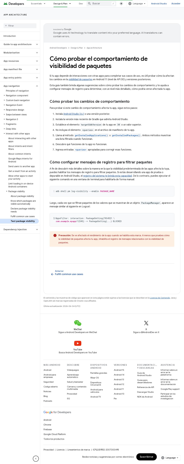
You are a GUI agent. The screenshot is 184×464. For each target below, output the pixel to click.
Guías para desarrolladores (144, 381)
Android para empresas (50, 375)
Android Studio (159, 3)
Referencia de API (145, 387)
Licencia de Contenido (160, 298)
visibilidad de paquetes (80, 79)
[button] (17, 44)
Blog (46, 396)
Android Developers (58, 48)
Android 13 (119, 379)
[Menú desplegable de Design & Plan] (71, 3)
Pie (115, 398)
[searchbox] (20, 25)
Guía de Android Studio (144, 374)
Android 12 (119, 384)
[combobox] (101, 3)
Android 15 (119, 370)
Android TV (95, 396)
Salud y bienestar (75, 382)
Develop (83, 3)
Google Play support (170, 389)
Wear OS (94, 377)
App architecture (15, 14)
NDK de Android (144, 396)
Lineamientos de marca (78, 450)
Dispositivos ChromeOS (95, 383)
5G (68, 398)
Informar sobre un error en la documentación (169, 382)
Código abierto (51, 386)
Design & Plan (77, 48)
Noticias (47, 391)
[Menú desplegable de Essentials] (46, 3)
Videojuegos (73, 370)
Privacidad (72, 393)
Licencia (61, 450)
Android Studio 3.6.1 (73, 114)
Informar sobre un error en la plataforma (169, 372)
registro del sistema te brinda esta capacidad (107, 175)
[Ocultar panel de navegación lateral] (36, 459)
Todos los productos (54, 439)
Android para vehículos (96, 390)
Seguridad (49, 382)
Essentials (36, 3)
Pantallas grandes (98, 373)
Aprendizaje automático (73, 375)
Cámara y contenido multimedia (76, 387)
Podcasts (48, 401)
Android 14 (119, 374)
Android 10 (119, 393)
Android (47, 370)
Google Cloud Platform (55, 434)
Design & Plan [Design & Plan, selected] (60, 3)
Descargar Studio (145, 392)
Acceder (176, 3)
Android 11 (119, 389)
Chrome (47, 424)
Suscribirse (146, 456)
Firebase (48, 429)
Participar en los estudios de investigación (168, 396)
